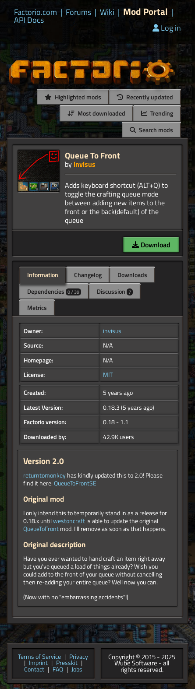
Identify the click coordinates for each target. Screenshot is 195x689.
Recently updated (145, 97)
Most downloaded (96, 113)
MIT (108, 375)
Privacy (78, 657)
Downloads (132, 274)
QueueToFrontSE (75, 483)
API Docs (29, 20)
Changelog (88, 274)
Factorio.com (35, 12)
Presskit (67, 663)
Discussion (115, 291)
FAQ (58, 670)
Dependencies (54, 291)
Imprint (38, 663)
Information (42, 274)
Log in (166, 28)
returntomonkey (44, 475)
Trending (157, 113)
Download (151, 244)
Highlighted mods (73, 97)
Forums (78, 12)
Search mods (151, 129)
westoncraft (69, 521)
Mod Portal (145, 11)
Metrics (37, 307)
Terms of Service (39, 657)
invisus (85, 164)
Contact (34, 670)
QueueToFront (41, 529)
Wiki (107, 12)
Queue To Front (92, 155)
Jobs (76, 670)
